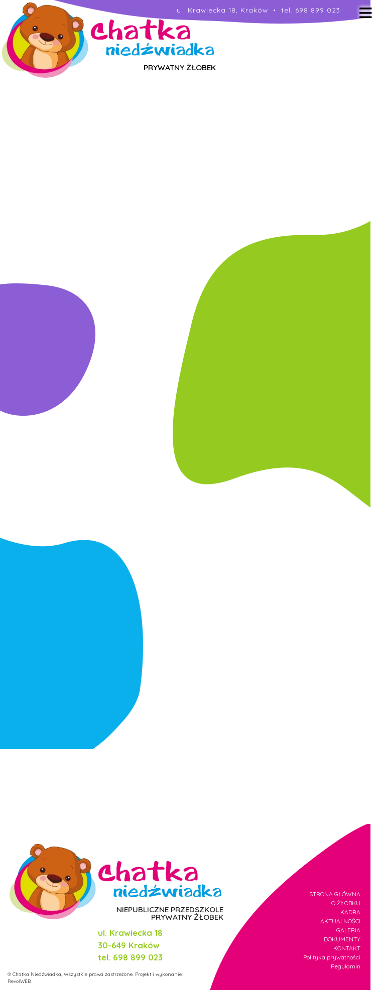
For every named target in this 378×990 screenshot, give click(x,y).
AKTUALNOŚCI (340, 921)
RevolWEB (19, 981)
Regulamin (345, 966)
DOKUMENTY (342, 939)
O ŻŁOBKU (345, 903)
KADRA (350, 912)
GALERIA (348, 930)
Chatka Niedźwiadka (37, 974)
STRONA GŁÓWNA (334, 894)
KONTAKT (346, 948)
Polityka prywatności (331, 957)
